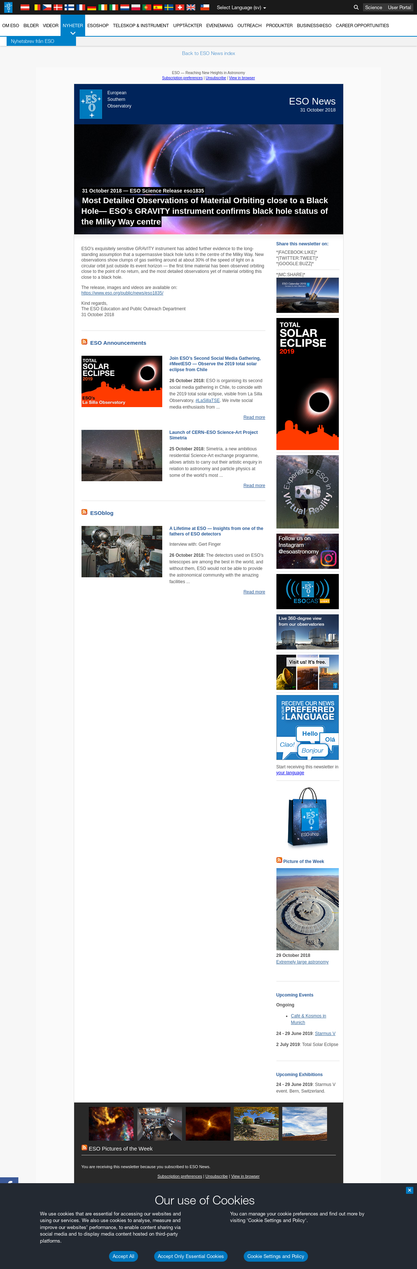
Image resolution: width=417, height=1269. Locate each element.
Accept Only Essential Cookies (191, 1256)
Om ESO (10, 25)
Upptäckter (187, 25)
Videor (50, 25)
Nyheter (73, 30)
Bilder (31, 25)
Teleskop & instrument (141, 25)
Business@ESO (314, 25)
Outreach (249, 25)
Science (373, 7)
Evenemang (219, 25)
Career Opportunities (362, 25)
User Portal (399, 7)
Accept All (123, 1256)
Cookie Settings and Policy (275, 1256)
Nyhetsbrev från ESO (26, 41)
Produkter (279, 25)
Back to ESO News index (208, 53)
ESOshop (98, 25)
